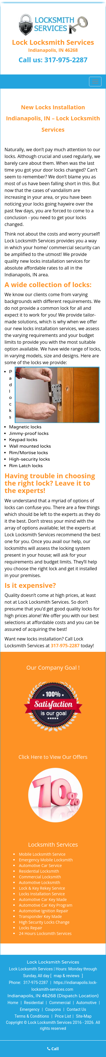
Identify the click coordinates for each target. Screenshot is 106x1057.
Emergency (29, 1009)
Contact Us (76, 1009)
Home (13, 1002)
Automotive (86, 1002)
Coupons (53, 1009)
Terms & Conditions (31, 1016)
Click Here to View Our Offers (53, 756)
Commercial (59, 1002)
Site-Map (84, 1016)
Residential (34, 1002)
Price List (63, 1016)
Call (53, 1048)
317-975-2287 (66, 59)
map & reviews (67, 975)
